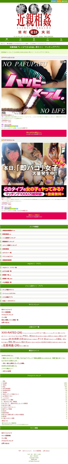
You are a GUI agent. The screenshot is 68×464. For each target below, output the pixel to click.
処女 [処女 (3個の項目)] (34, 336)
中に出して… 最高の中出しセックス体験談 (15, 403)
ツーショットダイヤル (8, 293)
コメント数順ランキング (9, 245)
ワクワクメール (10, 140)
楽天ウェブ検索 (7, 409)
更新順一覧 (7, 278)
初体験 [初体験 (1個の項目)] (45, 336)
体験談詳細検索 (6, 260)
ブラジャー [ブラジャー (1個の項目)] (6, 336)
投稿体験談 (5, 249)
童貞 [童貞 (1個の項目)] (33, 342)
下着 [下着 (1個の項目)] (17, 336)
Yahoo (4, 385)
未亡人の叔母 (7, 371)
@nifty (4, 416)
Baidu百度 (6, 412)
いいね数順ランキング (8, 237)
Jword (4, 411)
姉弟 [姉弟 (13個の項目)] (18, 339)
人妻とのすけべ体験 (8, 418)
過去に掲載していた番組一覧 (9, 320)
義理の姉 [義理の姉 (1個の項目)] (56, 342)
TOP (20, 450)
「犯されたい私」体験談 (10, 401)
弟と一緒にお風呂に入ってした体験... (14, 363)
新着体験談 (6, 234)
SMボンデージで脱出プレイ (11, 394)
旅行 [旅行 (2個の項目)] (48, 339)
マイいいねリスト (7, 256)
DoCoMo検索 (6, 388)
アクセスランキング (7, 314)
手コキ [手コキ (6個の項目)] (42, 339)
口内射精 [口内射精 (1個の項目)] (56, 336)
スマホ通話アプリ (7, 297)
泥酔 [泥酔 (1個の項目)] (6, 342)
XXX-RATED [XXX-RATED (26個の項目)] (11, 332)
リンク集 (4, 317)
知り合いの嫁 (6, 405)
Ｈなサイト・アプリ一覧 (9, 267)
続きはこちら (5, 420)
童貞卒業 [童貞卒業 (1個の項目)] (38, 342)
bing (4, 387)
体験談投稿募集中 (8, 230)
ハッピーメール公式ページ (34, 133)
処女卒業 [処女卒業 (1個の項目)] (40, 336)
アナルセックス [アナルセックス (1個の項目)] (26, 333)
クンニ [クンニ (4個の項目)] (56, 333)
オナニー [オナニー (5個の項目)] (41, 333)
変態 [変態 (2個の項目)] (61, 336)
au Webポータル (7, 396)
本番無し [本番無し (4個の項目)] (60, 339)
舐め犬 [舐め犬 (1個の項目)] (61, 342)
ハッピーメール (10, 57)
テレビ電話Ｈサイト (8, 289)
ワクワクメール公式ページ (34, 215)
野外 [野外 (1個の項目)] (21, 345)
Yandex (5, 392)
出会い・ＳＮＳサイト (8, 300)
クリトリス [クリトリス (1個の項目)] (49, 333)
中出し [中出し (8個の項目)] (27, 336)
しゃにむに (6, 398)
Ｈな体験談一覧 (6, 282)
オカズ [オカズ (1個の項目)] (33, 333)
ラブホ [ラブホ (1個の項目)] (12, 336)
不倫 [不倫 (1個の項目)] (21, 336)
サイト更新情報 (6, 312)
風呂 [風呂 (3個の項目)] (26, 346)
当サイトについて (6, 309)
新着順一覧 (6, 275)
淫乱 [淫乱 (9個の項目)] (11, 342)
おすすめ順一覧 (6, 271)
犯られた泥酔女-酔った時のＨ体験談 (13, 414)
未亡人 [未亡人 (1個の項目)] (53, 339)
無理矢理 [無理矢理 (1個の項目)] (18, 342)
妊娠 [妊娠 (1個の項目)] (7, 339)
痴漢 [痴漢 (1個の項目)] (29, 342)
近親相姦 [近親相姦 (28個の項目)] (11, 345)
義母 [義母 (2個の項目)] (50, 342)
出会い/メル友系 (8, 124)
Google (5, 383)
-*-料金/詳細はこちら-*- (6, 120)
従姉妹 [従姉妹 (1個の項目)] (35, 339)
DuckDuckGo (6, 390)
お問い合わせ (5, 322)
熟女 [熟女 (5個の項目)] (24, 342)
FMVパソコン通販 (8, 399)
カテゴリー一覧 (6, 252)
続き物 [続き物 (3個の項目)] (44, 342)
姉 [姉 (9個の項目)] (11, 339)
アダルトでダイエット (9, 407)
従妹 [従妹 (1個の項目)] (31, 339)
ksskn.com (34, 459)
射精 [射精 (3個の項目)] (26, 339)
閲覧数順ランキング (8, 241)
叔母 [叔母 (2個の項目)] (50, 336)
